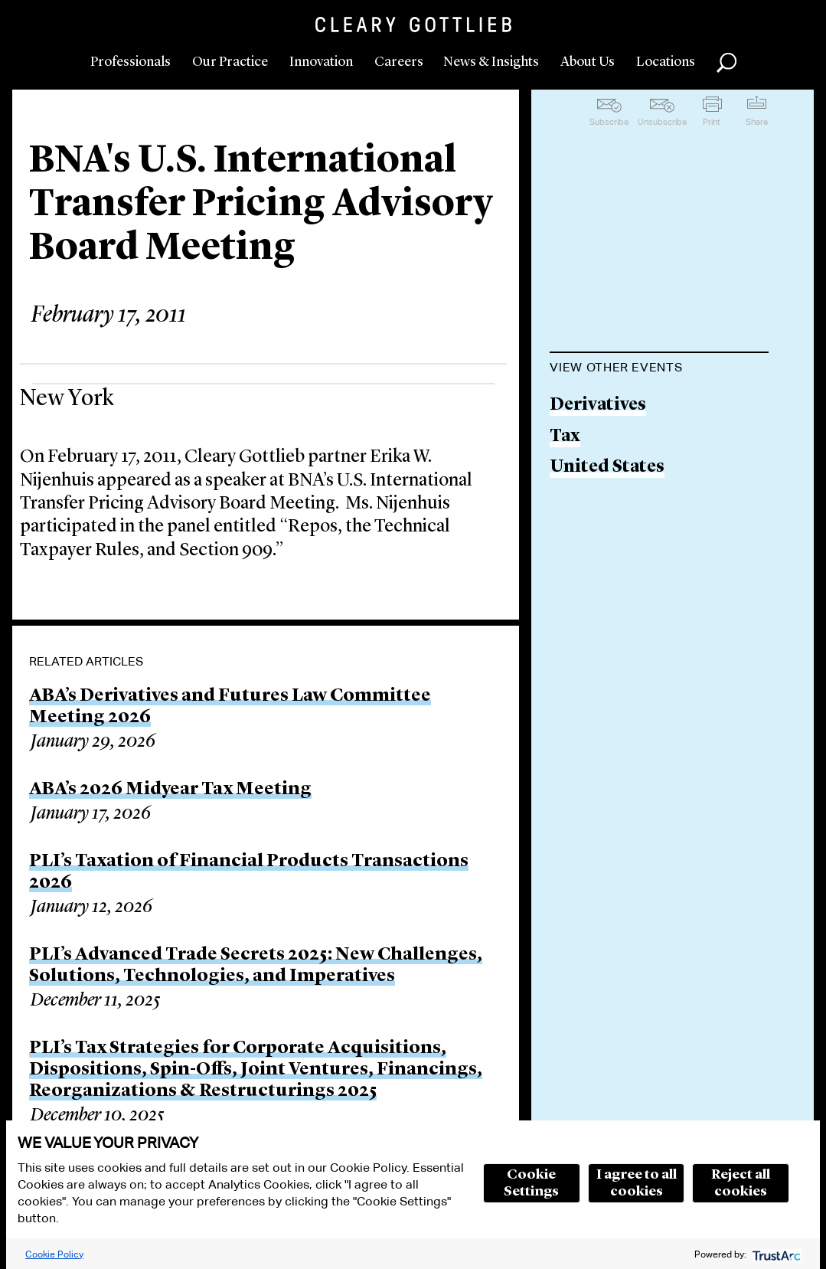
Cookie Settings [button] (531, 1183)
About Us (587, 62)
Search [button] (726, 63)
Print (711, 121)
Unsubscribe (662, 121)
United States (607, 467)
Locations (665, 62)
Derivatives (598, 405)
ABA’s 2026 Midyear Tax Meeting (170, 789)
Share (757, 121)
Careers (398, 62)
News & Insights (491, 62)
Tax (565, 437)
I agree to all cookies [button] (636, 1183)
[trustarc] (775, 1254)
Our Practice (230, 62)
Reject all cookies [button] (740, 1183)
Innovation (321, 62)
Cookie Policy (54, 1254)
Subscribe (608, 121)
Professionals (130, 62)
